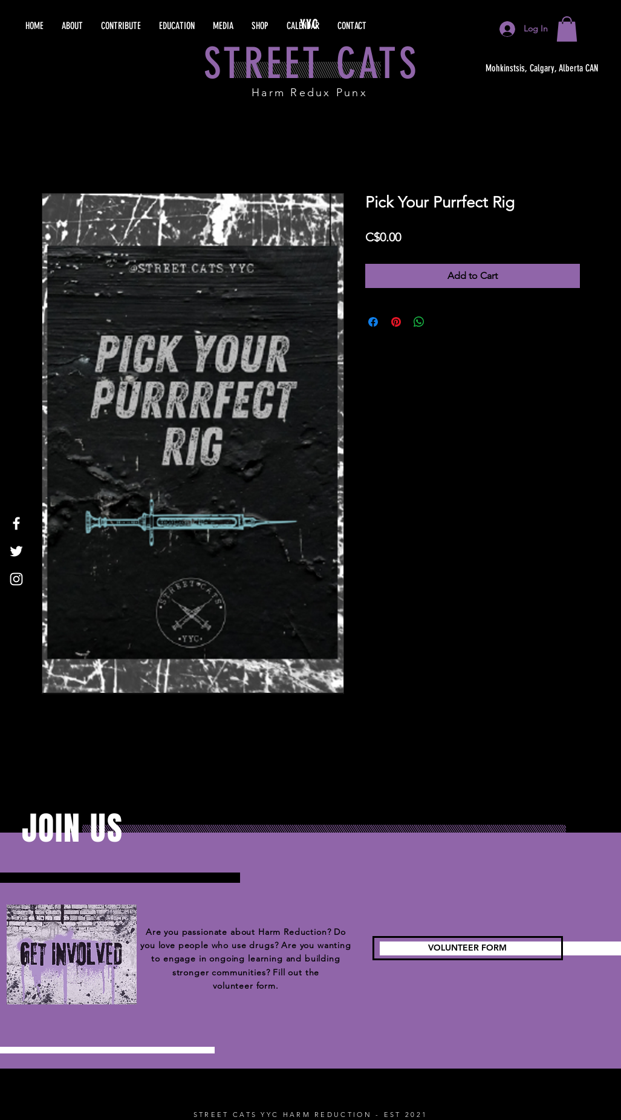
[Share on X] (442, 322)
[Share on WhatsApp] (419, 322)
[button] (566, 29)
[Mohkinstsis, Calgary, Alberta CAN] (542, 68)
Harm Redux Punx (310, 92)
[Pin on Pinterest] (396, 322)
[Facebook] (16, 523)
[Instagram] (16, 579)
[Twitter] (16, 551)
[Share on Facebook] (373, 322)
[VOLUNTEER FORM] (467, 948)
